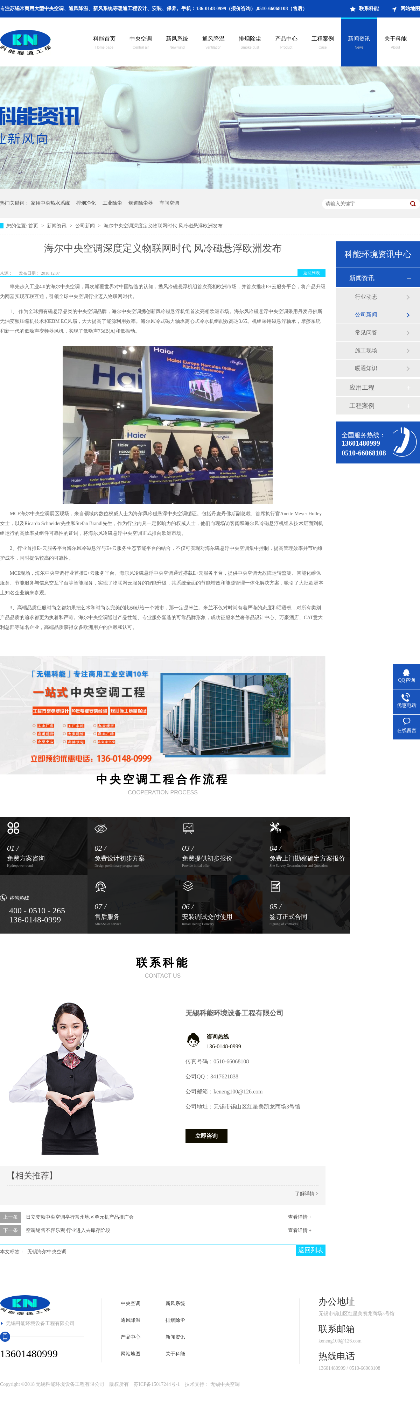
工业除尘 (112, 203)
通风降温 (213, 43)
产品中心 (286, 43)
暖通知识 (366, 368)
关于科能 (395, 43)
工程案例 (323, 43)
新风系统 (177, 43)
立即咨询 (206, 1136)
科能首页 (104, 43)
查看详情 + (300, 1217)
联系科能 (369, 8)
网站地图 (410, 8)
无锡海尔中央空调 (46, 1251)
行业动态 (366, 297)
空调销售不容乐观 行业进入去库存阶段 (68, 1230)
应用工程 (361, 387)
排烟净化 (86, 203)
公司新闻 (85, 225)
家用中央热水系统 (50, 203)
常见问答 (366, 332)
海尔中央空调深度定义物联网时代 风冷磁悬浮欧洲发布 (163, 225)
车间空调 (169, 203)
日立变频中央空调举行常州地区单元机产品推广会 (80, 1217)
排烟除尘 (250, 43)
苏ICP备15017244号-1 (157, 1384)
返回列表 (311, 272)
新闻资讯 (359, 43)
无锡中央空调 (225, 1384)
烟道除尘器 (140, 203)
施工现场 (366, 350)
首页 (34, 225)
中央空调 (141, 43)
